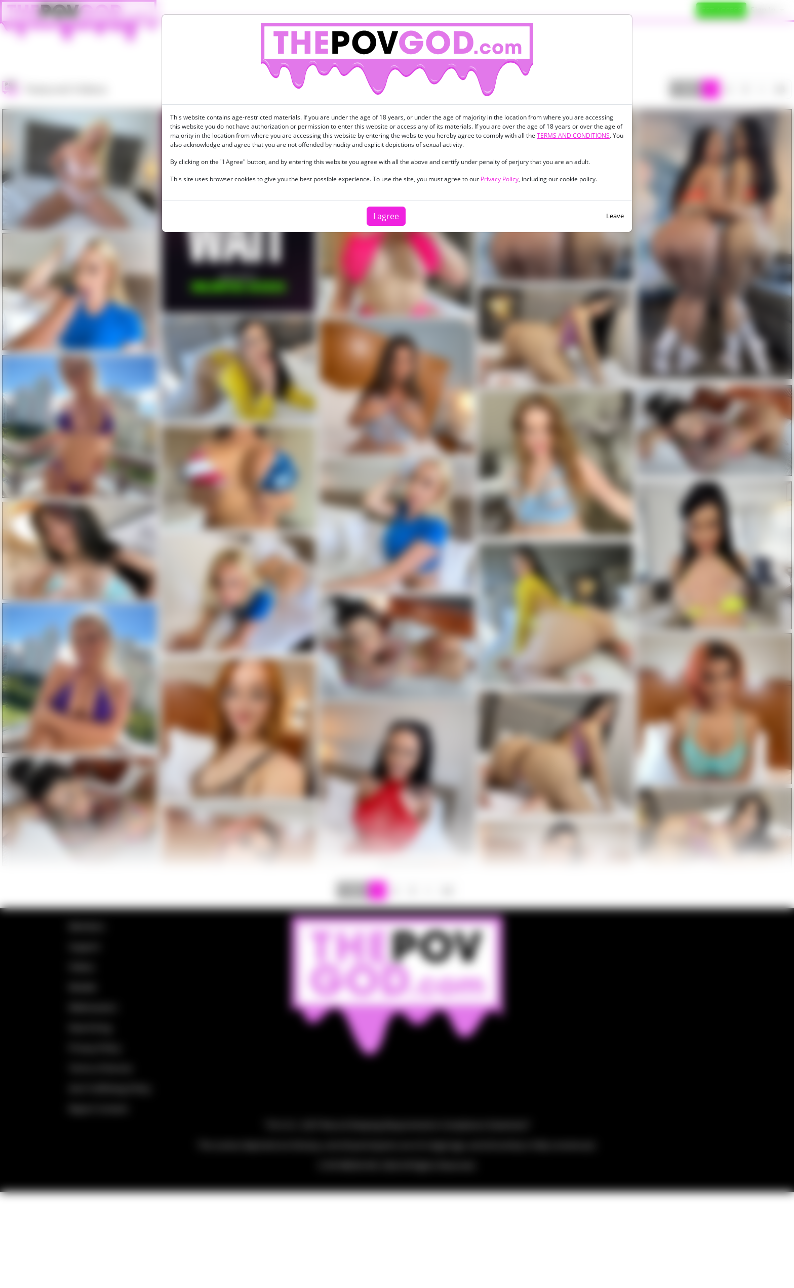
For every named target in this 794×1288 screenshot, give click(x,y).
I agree (386, 216)
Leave (615, 215)
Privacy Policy (500, 179)
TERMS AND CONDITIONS (573, 135)
